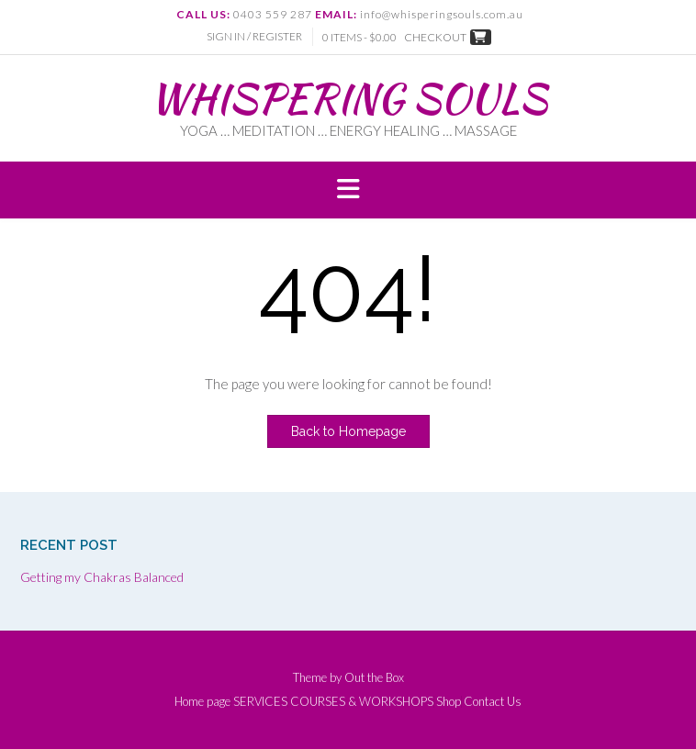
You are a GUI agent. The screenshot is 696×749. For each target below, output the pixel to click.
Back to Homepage (348, 431)
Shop (448, 702)
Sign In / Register (254, 36)
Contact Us (493, 702)
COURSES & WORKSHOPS (361, 702)
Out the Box (374, 677)
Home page (202, 702)
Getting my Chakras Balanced (102, 577)
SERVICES (260, 702)
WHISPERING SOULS (348, 98)
